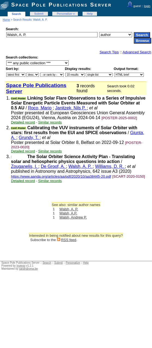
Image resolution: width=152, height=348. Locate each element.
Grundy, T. (29, 137)
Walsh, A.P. (68, 213)
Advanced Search (137, 52)
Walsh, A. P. (80, 166)
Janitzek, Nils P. (71, 108)
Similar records (50, 122)
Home (6, 19)
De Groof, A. (53, 166)
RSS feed (68, 240)
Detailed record (23, 122)
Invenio (21, 265)
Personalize (64, 13)
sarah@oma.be (28, 268)
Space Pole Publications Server (61, 5)
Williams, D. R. (110, 166)
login (147, 6)
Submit (39, 13)
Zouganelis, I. (24, 166)
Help (90, 13)
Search (16, 14)
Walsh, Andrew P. (73, 217)
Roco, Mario (39, 108)
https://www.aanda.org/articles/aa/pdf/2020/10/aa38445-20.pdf (61, 176)
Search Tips (108, 52)
